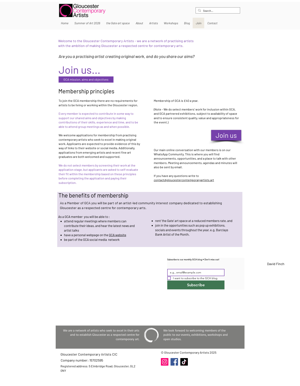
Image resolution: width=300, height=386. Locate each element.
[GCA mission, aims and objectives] (86, 79)
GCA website (117, 235)
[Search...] (217, 11)
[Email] (195, 272)
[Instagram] (164, 362)
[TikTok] (184, 362)
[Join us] (226, 135)
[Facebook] (174, 362)
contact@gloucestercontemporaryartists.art (184, 180)
